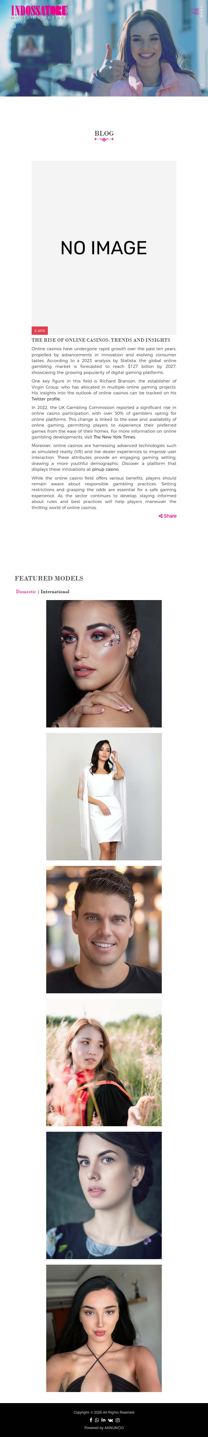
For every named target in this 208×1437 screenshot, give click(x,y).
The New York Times (114, 437)
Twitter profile (46, 399)
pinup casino (105, 469)
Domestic (26, 591)
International (54, 591)
